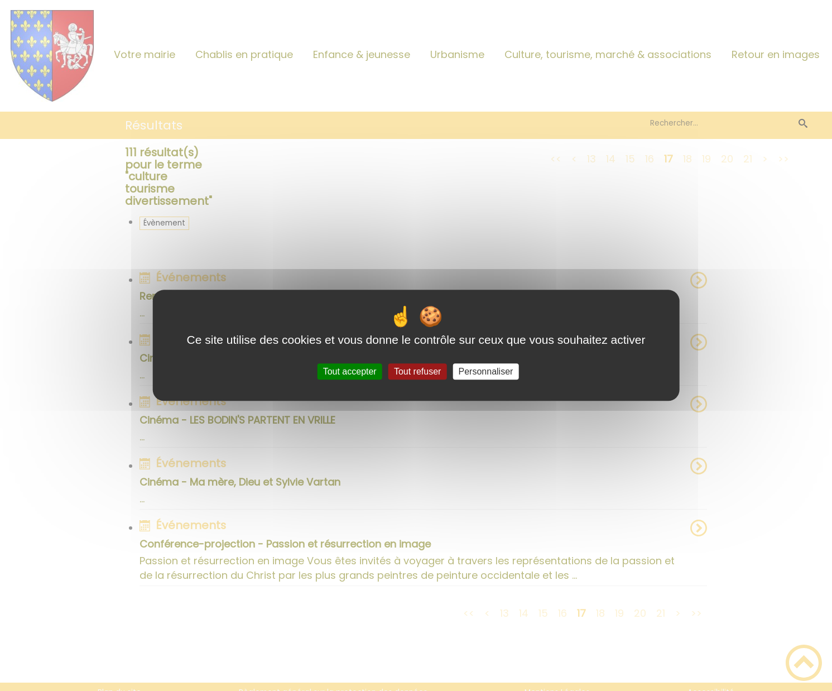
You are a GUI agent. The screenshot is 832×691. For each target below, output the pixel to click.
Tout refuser (417, 371)
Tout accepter (350, 371)
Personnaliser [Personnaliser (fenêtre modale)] (486, 371)
